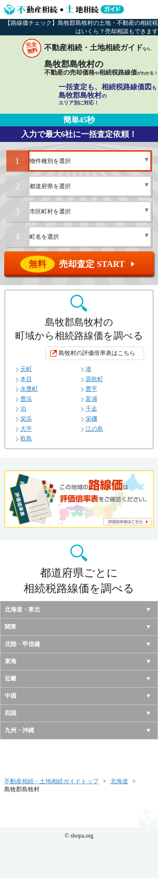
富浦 (91, 399)
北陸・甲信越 (22, 644)
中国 (10, 696)
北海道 (119, 781)
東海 (10, 661)
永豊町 (29, 389)
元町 (26, 369)
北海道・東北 (22, 609)
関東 (10, 627)
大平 (26, 429)
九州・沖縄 (19, 730)
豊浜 (26, 399)
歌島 (26, 438)
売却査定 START (79, 264)
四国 (10, 713)
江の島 (94, 429)
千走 (91, 409)
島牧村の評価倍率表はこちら (97, 353)
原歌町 (94, 379)
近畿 (10, 678)
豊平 (91, 389)
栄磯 (91, 419)
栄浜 (26, 419)
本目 (26, 379)
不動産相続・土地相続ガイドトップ (51, 781)
